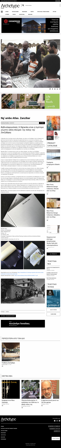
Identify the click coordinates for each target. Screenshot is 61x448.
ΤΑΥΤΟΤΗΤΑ (3, 434)
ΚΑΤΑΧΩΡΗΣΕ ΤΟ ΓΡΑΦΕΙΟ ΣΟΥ (54, 426)
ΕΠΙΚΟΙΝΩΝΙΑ (3, 439)
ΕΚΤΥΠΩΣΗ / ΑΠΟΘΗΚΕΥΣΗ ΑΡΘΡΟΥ (8, 315)
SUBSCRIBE (57, 0)
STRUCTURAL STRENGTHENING (43, 11)
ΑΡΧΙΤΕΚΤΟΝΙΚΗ (15, 11)
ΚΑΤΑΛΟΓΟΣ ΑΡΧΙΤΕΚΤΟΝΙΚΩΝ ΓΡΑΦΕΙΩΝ (9, 428)
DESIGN (14, 14)
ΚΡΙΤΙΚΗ (54, 11)
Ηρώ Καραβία (48, 279)
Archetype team (49, 270)
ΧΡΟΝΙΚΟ (7, 14)
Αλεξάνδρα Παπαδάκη (5, 364)
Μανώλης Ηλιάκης (24, 406)
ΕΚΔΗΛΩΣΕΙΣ (24, 11)
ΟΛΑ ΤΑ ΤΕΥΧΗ (53, 309)
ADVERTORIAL (22, 14)
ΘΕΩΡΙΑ (32, 11)
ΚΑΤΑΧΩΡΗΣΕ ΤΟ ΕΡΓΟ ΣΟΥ (55, 428)
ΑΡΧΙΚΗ (6, 11)
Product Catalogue (55, 438)
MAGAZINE (30, 14)
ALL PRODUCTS (53, 254)
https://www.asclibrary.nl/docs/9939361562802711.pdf (26, 275)
